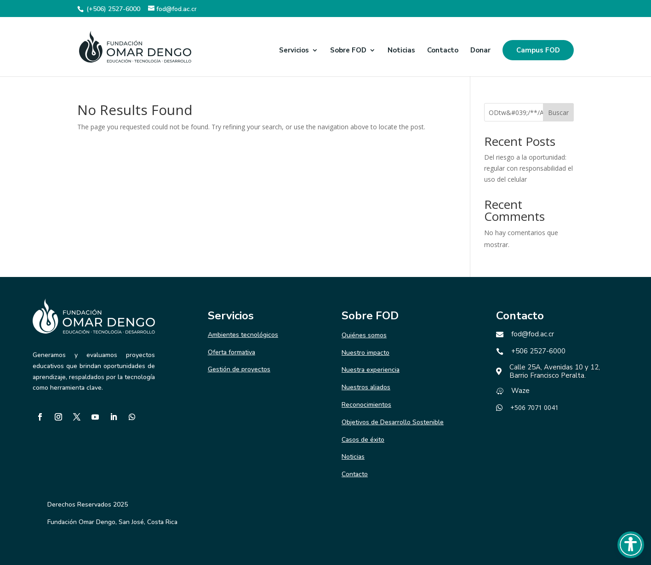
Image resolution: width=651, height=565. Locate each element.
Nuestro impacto (365, 352)
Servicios (294, 51)
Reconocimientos (366, 404)
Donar (480, 51)
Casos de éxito (363, 439)
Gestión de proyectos (239, 369)
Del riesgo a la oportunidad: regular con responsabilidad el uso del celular (528, 168)
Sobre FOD (348, 51)
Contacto (442, 51)
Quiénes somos (364, 335)
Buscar (558, 112)
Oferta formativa (231, 352)
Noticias (401, 51)
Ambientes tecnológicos (243, 334)
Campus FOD (538, 50)
